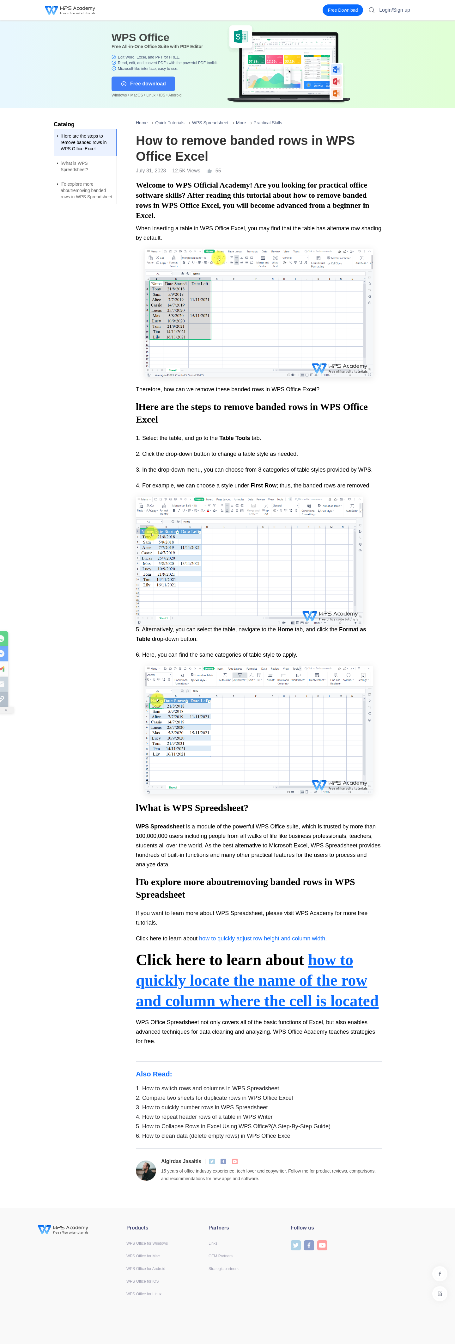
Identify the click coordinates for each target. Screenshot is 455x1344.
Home (142, 122)
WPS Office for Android (145, 1269)
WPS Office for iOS (142, 1281)
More (241, 122)
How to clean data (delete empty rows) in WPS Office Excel (214, 1136)
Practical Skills (268, 122)
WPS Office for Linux (143, 1294)
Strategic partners (224, 1269)
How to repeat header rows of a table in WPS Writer (204, 1117)
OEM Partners (221, 1256)
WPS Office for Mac (143, 1256)
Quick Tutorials (170, 122)
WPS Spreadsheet (210, 122)
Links (213, 1243)
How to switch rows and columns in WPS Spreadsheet (207, 1088)
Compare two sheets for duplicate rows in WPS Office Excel (214, 1098)
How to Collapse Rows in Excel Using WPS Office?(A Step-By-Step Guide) (233, 1126)
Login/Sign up (394, 10)
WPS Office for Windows (147, 1243)
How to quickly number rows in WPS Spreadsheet (202, 1107)
